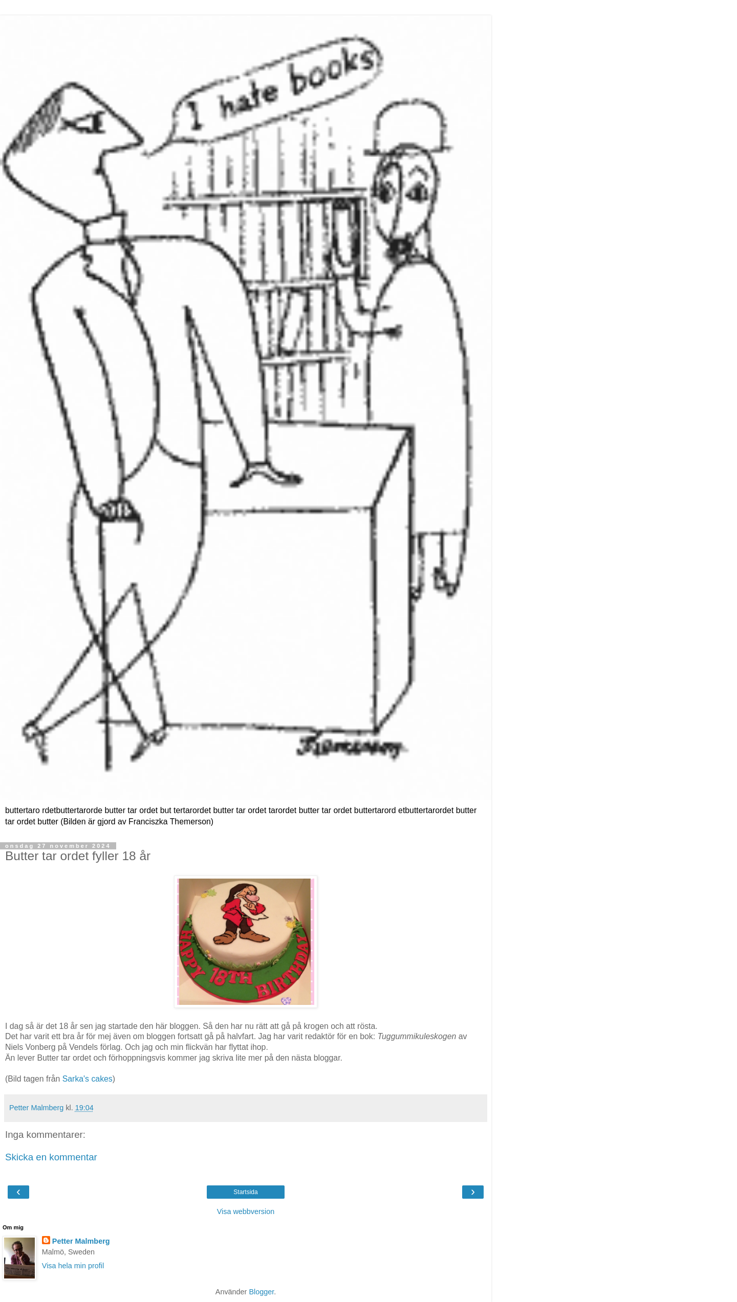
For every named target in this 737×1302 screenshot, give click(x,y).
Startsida (245, 1192)
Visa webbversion (246, 1211)
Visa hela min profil (73, 1266)
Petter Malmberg (81, 1241)
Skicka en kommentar (51, 1157)
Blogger (261, 1292)
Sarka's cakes (87, 1078)
